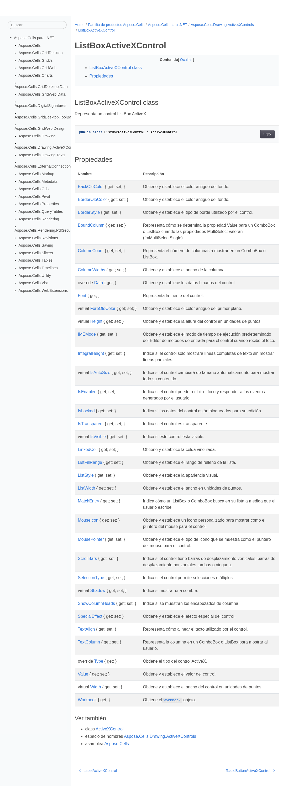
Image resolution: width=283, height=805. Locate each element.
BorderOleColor (92, 199)
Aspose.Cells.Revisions (38, 238)
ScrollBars (87, 571)
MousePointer (91, 552)
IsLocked (86, 417)
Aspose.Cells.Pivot (34, 196)
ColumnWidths (91, 270)
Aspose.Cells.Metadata (38, 181)
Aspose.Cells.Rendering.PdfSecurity (45, 230)
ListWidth (86, 500)
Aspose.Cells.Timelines (38, 268)
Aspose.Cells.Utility (35, 275)
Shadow (98, 603)
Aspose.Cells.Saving (36, 245)
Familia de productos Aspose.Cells (116, 25)
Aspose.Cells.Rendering (39, 219)
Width (95, 699)
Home (80, 25)
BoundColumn (91, 225)
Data (98, 283)
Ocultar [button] (179, 60)
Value (83, 686)
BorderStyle (89, 212)
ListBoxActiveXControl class (116, 67)
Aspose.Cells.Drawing (37, 136)
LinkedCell (88, 462)
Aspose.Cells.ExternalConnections (44, 166)
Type (98, 674)
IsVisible (98, 449)
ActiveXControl (110, 748)
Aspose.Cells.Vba (34, 283)
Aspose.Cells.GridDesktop (41, 53)
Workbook (87, 718)
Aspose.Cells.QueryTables (41, 211)
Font (82, 295)
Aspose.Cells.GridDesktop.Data (41, 87)
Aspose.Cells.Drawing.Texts (42, 155)
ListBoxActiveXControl (96, 30)
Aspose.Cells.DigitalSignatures (40, 105)
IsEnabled (87, 398)
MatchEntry (88, 513)
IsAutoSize (100, 379)
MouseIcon (88, 533)
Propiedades (101, 76)
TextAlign (86, 642)
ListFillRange (90, 475)
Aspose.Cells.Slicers (36, 253)
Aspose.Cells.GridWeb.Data (42, 94)
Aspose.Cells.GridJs (36, 60)
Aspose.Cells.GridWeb (38, 68)
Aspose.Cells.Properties (39, 204)
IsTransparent (91, 436)
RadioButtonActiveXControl (235, 789)
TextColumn (89, 654)
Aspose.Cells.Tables (36, 260)
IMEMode (87, 334)
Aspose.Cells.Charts (36, 75)
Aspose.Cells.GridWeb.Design (40, 128)
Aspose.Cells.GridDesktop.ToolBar (44, 117)
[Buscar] (37, 25)
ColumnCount (91, 250)
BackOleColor (91, 186)
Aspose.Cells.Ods (34, 189)
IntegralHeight (91, 359)
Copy (253, 134)
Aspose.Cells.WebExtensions (43, 290)
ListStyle (86, 488)
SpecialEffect (90, 629)
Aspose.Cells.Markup (36, 174)
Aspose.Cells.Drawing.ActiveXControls (47, 147)
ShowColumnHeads (96, 616)
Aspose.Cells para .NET (34, 38)
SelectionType (91, 590)
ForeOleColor (103, 308)
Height (96, 321)
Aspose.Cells (30, 45)
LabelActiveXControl (98, 789)
